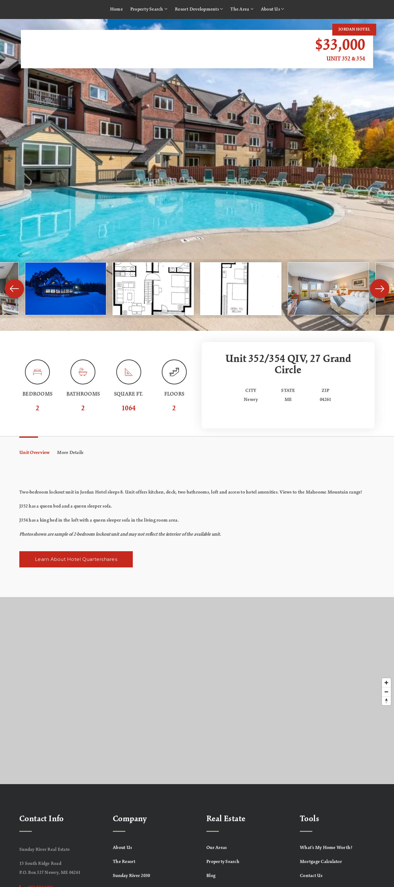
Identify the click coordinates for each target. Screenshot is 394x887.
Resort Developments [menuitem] (199, 9)
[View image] (65, 289)
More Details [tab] (70, 452)
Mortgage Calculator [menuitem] (321, 861)
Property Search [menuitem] (148, 9)
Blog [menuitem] (210, 875)
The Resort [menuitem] (124, 861)
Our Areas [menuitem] (216, 847)
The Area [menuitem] (241, 9)
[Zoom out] (386, 691)
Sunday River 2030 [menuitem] (131, 875)
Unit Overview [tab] (34, 452)
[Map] (197, 690)
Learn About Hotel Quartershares (76, 559)
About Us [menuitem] (272, 9)
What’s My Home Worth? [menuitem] (326, 847)
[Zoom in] (386, 682)
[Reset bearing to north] (386, 700)
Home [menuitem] (116, 9)
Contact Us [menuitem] (311, 875)
